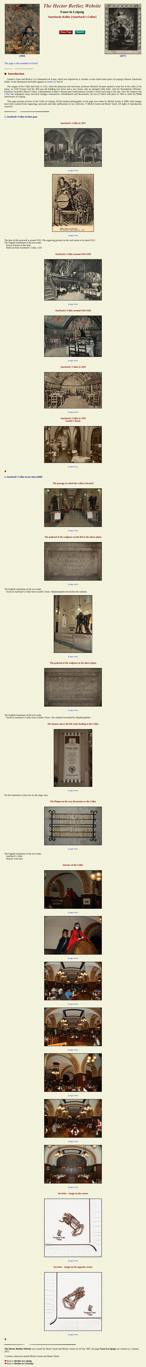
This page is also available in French (21, 63)
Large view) (73, 360)
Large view (73, 170)
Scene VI (51, 82)
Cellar (7, 94)
